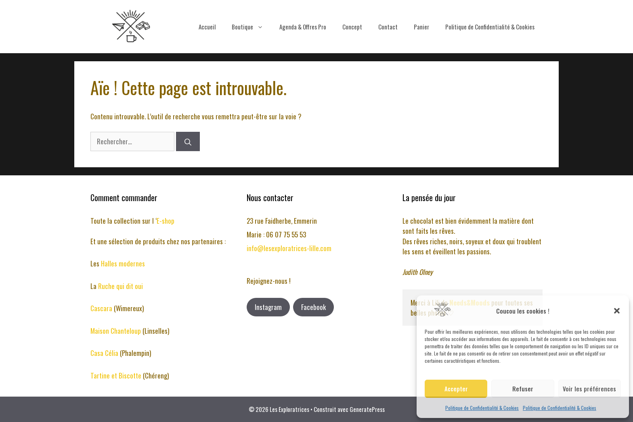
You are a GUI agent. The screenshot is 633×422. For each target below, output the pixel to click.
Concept (352, 26)
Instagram (268, 307)
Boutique (251, 27)
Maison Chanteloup (115, 331)
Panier (421, 26)
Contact (388, 26)
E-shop (165, 221)
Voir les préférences (589, 388)
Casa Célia (105, 353)
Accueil (207, 26)
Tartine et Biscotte (116, 375)
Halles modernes (123, 263)
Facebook (313, 307)
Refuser (522, 388)
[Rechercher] (188, 141)
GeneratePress (367, 409)
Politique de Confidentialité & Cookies (482, 407)
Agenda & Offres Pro (302, 26)
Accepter (456, 388)
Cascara (102, 308)
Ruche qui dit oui (120, 286)
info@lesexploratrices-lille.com (289, 248)
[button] (617, 311)
